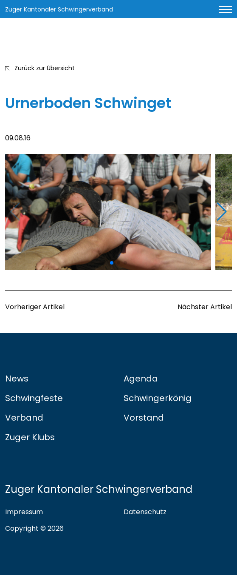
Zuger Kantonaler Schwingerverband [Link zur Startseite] (59, 9)
